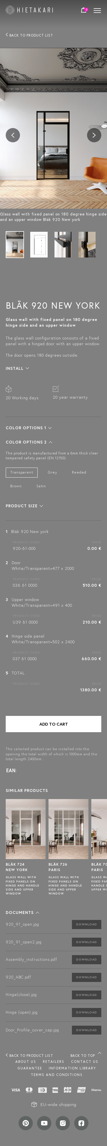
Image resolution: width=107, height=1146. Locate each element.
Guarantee (29, 1068)
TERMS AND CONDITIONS (57, 1075)
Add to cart (53, 724)
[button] (17, 368)
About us (25, 1061)
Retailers (53, 1061)
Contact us (84, 1061)
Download (86, 924)
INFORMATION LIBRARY (72, 1068)
